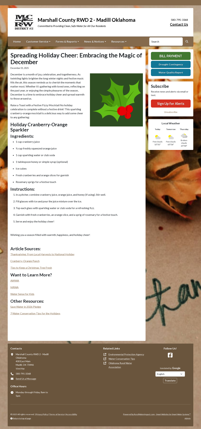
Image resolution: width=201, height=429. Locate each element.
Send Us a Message (26, 378)
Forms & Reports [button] (66, 41)
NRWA (14, 287)
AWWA (14, 280)
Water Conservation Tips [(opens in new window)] (122, 358)
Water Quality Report (171, 72)
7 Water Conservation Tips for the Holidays (35, 313)
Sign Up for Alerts (170, 104)
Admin (188, 418)
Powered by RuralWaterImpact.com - (157, 414)
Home (17, 41)
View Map (20, 368)
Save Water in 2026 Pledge (25, 306)
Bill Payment (170, 56)
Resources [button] (117, 41)
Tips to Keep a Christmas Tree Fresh (31, 267)
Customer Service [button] (37, 41)
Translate (170, 380)
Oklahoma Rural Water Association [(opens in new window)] (120, 365)
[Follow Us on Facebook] (170, 355)
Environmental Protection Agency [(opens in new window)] (126, 354)
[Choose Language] (170, 374)
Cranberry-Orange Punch (25, 260)
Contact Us (179, 24)
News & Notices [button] (94, 41)
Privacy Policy (42, 414)
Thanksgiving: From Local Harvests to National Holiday (42, 254)
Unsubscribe (170, 112)
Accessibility (71, 414)
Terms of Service (56, 414)
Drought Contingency (171, 64)
